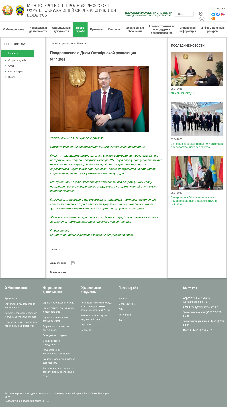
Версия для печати (58, 263)
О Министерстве (13, 29)
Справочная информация (187, 29)
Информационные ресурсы (213, 29)
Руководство (11, 298)
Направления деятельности (38, 29)
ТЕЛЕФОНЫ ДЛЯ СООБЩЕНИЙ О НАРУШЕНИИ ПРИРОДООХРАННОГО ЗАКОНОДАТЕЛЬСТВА (148, 14)
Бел (223, 8)
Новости (13, 53)
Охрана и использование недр (58, 302)
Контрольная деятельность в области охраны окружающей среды (58, 372)
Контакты (114, 29)
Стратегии (86, 324)
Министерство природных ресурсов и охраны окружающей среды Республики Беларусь (71, 10)
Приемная (96, 29)
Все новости (58, 272)
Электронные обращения (135, 29)
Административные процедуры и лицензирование (161, 29)
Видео (11, 77)
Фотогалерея (15, 71)
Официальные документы (61, 29)
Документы (87, 329)
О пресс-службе (17, 60)
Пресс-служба (80, 29)
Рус (213, 8)
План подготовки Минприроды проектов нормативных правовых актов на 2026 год (96, 306)
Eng (218, 8)
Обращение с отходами (55, 335)
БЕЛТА (45, 401)
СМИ (11, 65)
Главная (54, 43)
